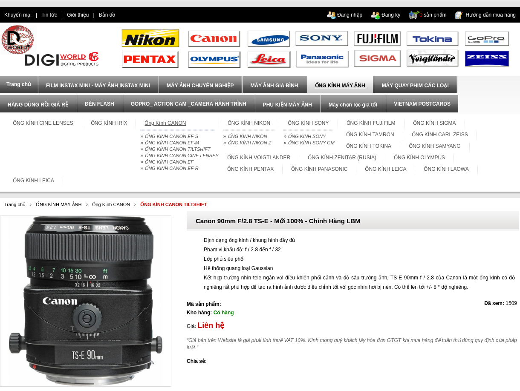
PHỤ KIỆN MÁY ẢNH (287, 105)
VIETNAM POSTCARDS (422, 104)
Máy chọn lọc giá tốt (353, 105)
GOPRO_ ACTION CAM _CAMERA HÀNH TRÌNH (188, 104)
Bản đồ (107, 15)
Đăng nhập (349, 15)
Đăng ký (390, 15)
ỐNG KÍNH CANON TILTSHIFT (177, 149)
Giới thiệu (78, 15)
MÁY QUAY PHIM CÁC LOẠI (415, 86)
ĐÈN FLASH (99, 104)
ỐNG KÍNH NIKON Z (250, 142)
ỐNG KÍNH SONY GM (311, 142)
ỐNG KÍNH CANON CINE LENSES (181, 155)
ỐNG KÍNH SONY (307, 136)
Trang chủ (15, 204)
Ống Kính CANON (111, 204)
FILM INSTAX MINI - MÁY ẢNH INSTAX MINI (98, 86)
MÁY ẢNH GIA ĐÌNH (274, 86)
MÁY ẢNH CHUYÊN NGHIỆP (200, 86)
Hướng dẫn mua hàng (491, 15)
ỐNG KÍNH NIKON (247, 136)
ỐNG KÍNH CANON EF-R (171, 168)
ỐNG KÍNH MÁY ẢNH (340, 86)
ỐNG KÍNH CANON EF (169, 161)
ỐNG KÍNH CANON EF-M (171, 142)
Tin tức (49, 15)
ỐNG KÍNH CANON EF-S (171, 136)
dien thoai (135, 15)
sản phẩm (432, 15)
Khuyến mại (18, 15)
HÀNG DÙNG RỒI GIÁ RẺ (38, 105)
